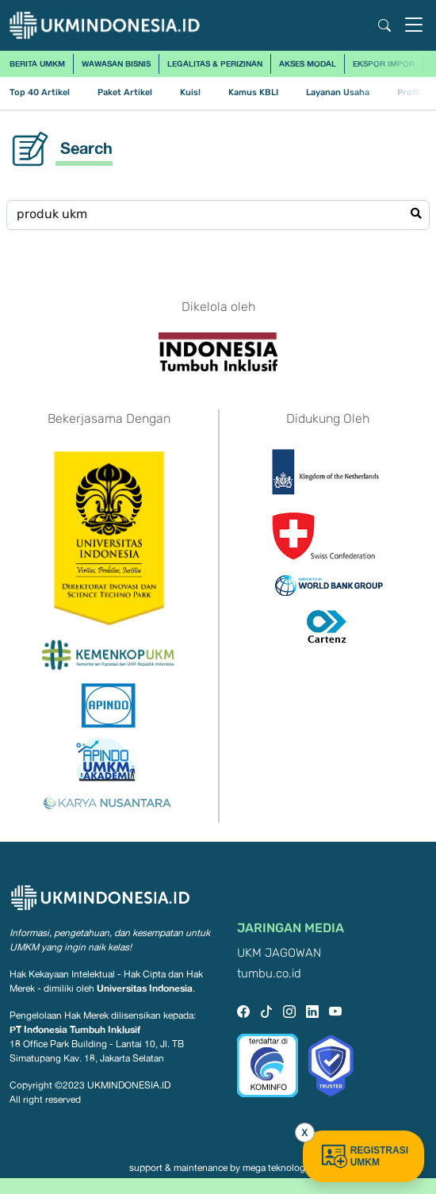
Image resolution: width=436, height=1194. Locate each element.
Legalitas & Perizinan (214, 63)
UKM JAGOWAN (279, 953)
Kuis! (190, 92)
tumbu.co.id (269, 974)
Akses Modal (307, 63)
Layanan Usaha (337, 92)
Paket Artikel (125, 92)
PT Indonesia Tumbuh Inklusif (75, 1029)
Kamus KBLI (253, 92)
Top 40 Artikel (40, 92)
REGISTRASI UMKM (363, 1156)
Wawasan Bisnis (116, 63)
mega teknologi (275, 1167)
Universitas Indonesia (145, 988)
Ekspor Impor (384, 63)
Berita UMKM (37, 63)
